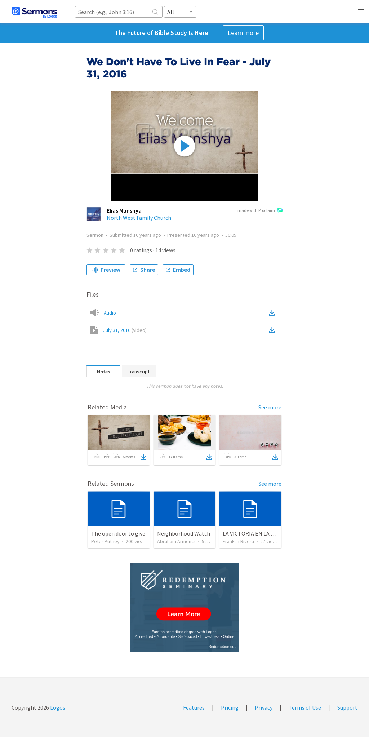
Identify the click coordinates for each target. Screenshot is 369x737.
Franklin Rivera (238, 541)
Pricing (230, 707)
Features (194, 707)
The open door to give (118, 533)
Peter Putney (105, 541)
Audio (110, 313)
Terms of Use (305, 707)
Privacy (263, 707)
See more (269, 407)
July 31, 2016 (125, 330)
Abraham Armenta (176, 541)
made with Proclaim (260, 211)
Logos (57, 707)
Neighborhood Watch (183, 533)
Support (347, 707)
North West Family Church (139, 217)
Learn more (243, 32)
